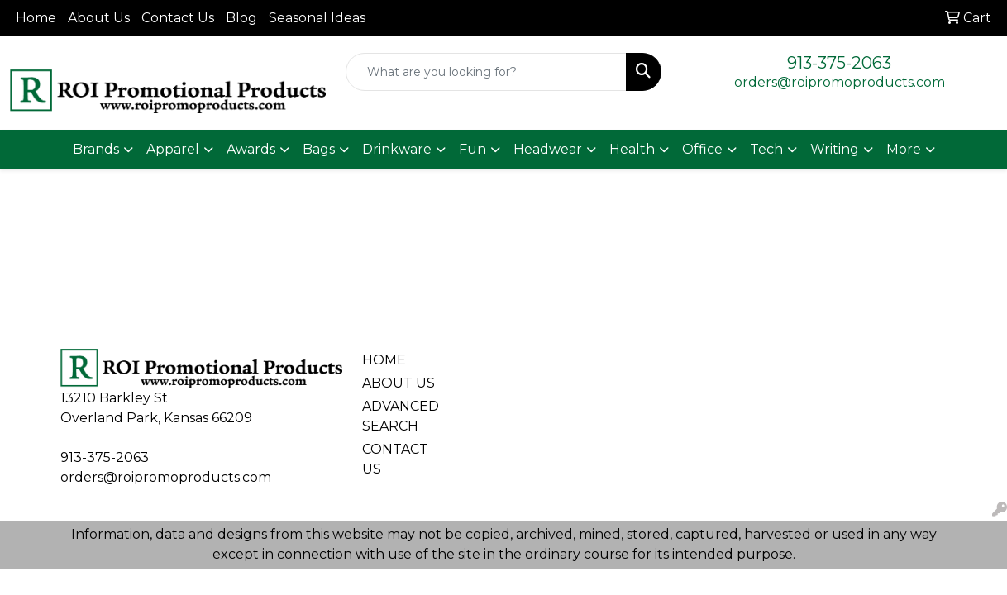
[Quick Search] (486, 72)
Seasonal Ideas (317, 18)
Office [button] (702, 149)
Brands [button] (96, 149)
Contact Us (177, 18)
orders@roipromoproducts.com (839, 82)
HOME (384, 360)
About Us (99, 18)
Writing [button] (834, 149)
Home (36, 18)
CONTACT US (395, 459)
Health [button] (632, 149)
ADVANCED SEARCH (399, 416)
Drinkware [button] (397, 149)
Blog (241, 18)
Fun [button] (472, 149)
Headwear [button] (547, 149)
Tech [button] (766, 149)
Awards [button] (251, 149)
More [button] (903, 149)
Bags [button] (319, 149)
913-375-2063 (839, 63)
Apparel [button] (172, 149)
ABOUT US (398, 383)
